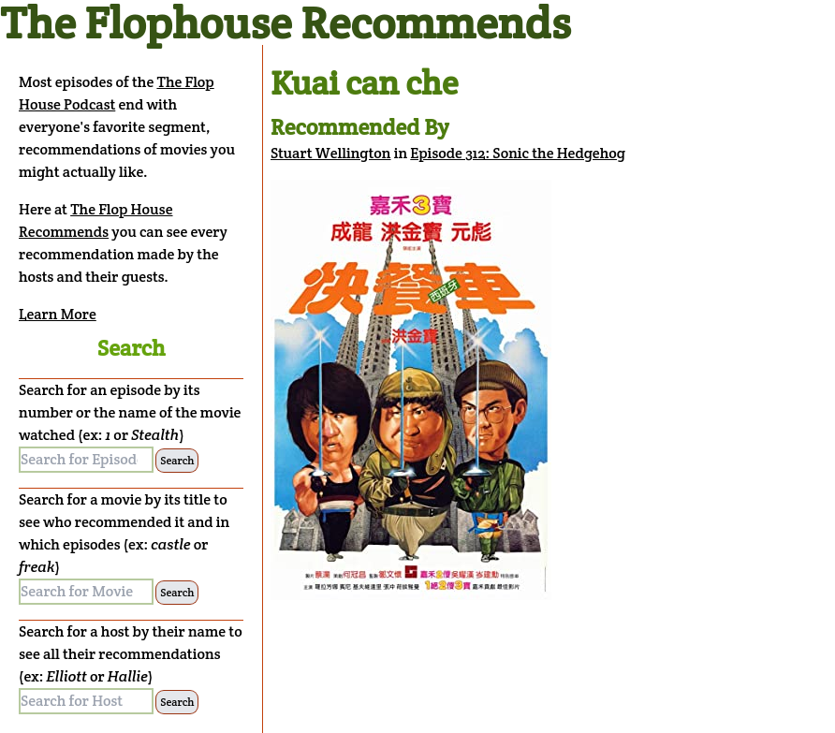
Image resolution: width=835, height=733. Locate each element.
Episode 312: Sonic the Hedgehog (517, 153)
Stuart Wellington (331, 153)
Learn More (57, 314)
